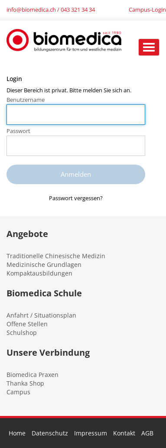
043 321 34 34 (78, 9)
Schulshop (22, 332)
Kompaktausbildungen (39, 273)
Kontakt (124, 433)
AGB (147, 433)
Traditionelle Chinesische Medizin (56, 256)
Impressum (90, 433)
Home (17, 433)
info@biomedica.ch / (34, 9)
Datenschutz (50, 433)
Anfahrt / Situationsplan (41, 315)
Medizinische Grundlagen (44, 264)
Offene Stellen (27, 324)
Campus (18, 392)
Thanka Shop (25, 383)
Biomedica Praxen (33, 374)
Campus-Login (147, 9)
